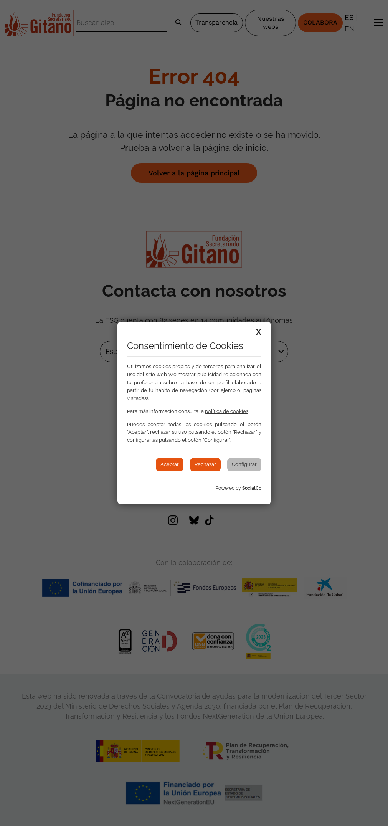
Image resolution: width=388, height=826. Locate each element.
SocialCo (251, 488)
